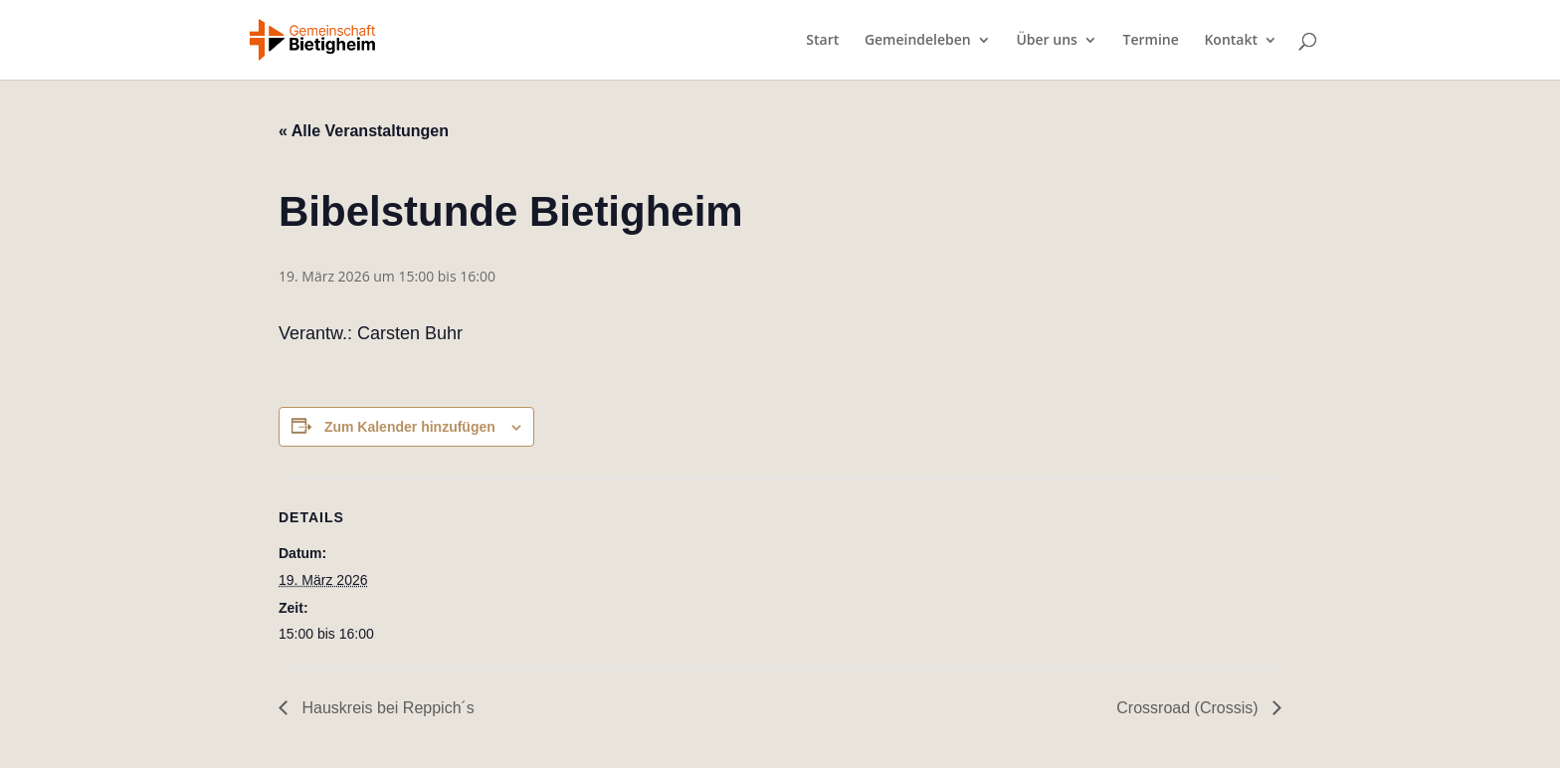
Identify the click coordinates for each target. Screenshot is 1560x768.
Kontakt (1231, 41)
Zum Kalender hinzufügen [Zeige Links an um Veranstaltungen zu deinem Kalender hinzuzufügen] (409, 427)
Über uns (1046, 41)
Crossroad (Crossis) (1189, 707)
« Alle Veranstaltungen (364, 130)
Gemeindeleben (918, 41)
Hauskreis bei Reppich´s (386, 707)
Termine (1151, 41)
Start (822, 41)
